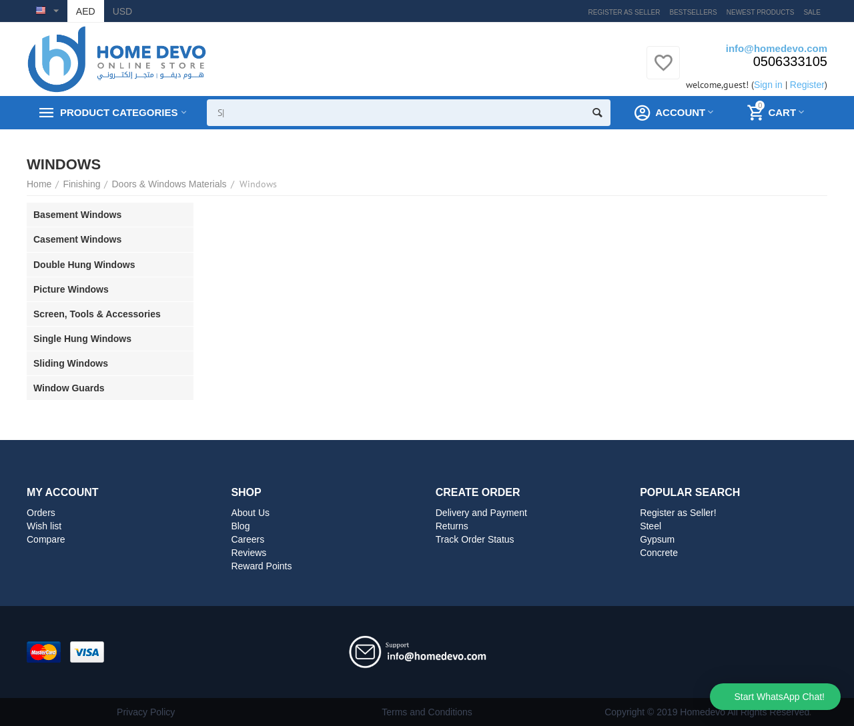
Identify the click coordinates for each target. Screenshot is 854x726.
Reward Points (261, 566)
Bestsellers (693, 12)
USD (123, 11)
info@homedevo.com (776, 48)
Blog (240, 526)
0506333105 (790, 61)
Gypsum (657, 539)
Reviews (248, 552)
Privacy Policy (146, 712)
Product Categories (118, 112)
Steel (650, 526)
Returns (452, 526)
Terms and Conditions (427, 712)
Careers (247, 539)
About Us (250, 512)
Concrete (659, 552)
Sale (812, 12)
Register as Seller (624, 12)
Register (807, 84)
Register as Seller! (678, 512)
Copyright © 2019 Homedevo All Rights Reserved (706, 712)
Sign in (768, 84)
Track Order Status (475, 539)
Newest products (761, 12)
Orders (41, 512)
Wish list (44, 526)
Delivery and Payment (481, 512)
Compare (46, 539)
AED (85, 11)
